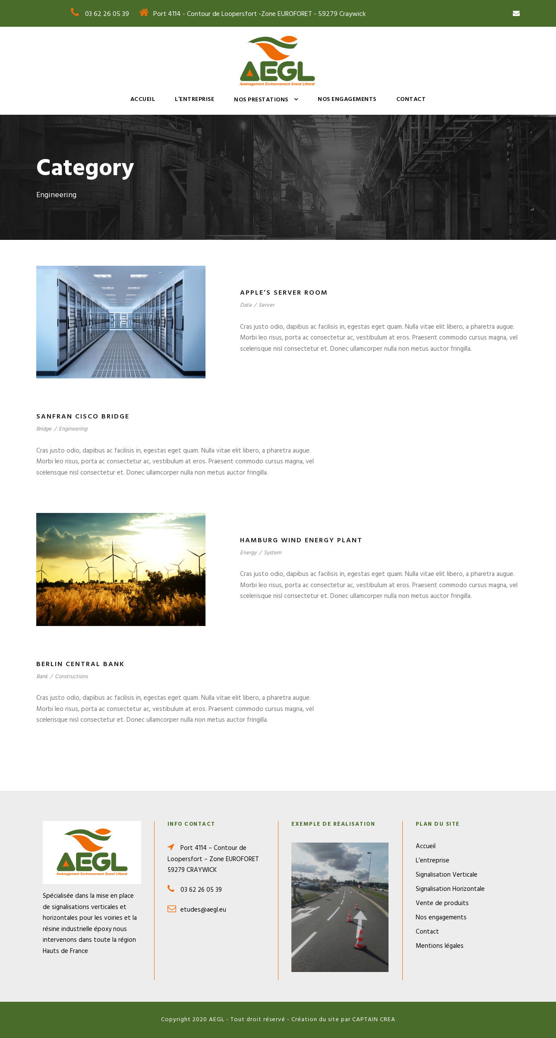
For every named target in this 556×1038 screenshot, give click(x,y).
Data (245, 305)
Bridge (43, 429)
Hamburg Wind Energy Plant (301, 540)
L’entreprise (194, 99)
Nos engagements (347, 99)
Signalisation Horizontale (450, 889)
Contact (411, 99)
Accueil (142, 99)
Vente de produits (442, 903)
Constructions (71, 676)
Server (266, 305)
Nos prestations (261, 100)
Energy (248, 552)
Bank (41, 676)
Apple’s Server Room (284, 293)
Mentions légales (440, 946)
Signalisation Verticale (446, 875)
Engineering (73, 429)
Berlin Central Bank (80, 664)
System (272, 552)
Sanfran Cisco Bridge (83, 416)
